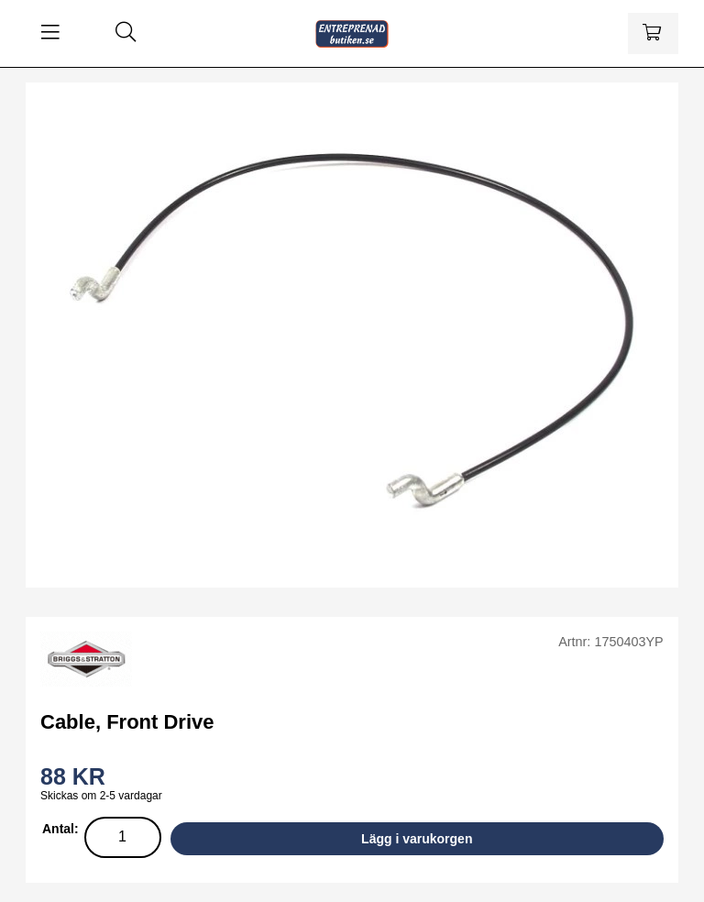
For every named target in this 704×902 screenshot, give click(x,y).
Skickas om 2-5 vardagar (101, 795)
